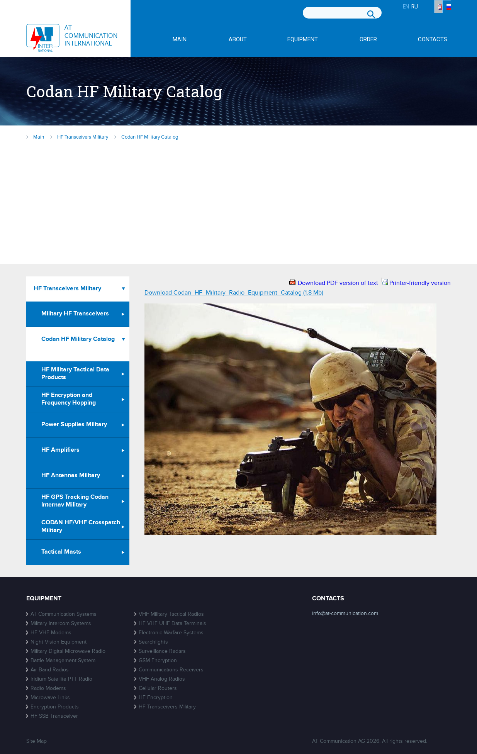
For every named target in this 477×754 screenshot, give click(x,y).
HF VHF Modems (51, 632)
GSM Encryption (158, 660)
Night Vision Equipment (59, 642)
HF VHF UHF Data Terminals (172, 623)
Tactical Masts (61, 552)
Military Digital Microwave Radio (68, 651)
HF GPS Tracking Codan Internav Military (75, 500)
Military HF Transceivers (75, 313)
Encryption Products (55, 706)
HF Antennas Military (70, 475)
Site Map (36, 741)
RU (443, 14)
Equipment (302, 40)
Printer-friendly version (420, 283)
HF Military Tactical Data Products (75, 373)
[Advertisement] (238, 200)
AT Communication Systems (64, 614)
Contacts (432, 40)
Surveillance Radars (162, 651)
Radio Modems (48, 688)
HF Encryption (156, 697)
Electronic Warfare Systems (171, 632)
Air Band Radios (50, 669)
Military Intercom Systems (61, 623)
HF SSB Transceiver (54, 716)
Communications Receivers (171, 669)
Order (368, 40)
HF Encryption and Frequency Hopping (68, 399)
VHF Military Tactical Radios (171, 614)
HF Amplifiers (60, 450)
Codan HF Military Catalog (78, 339)
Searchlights (153, 642)
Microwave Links (50, 697)
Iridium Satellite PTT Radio (61, 679)
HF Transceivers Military (67, 288)
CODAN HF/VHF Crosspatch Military (80, 526)
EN (420, 14)
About (238, 40)
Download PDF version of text (338, 283)
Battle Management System (63, 660)
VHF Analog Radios (162, 679)
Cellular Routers (158, 688)
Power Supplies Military (74, 424)
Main (180, 40)
